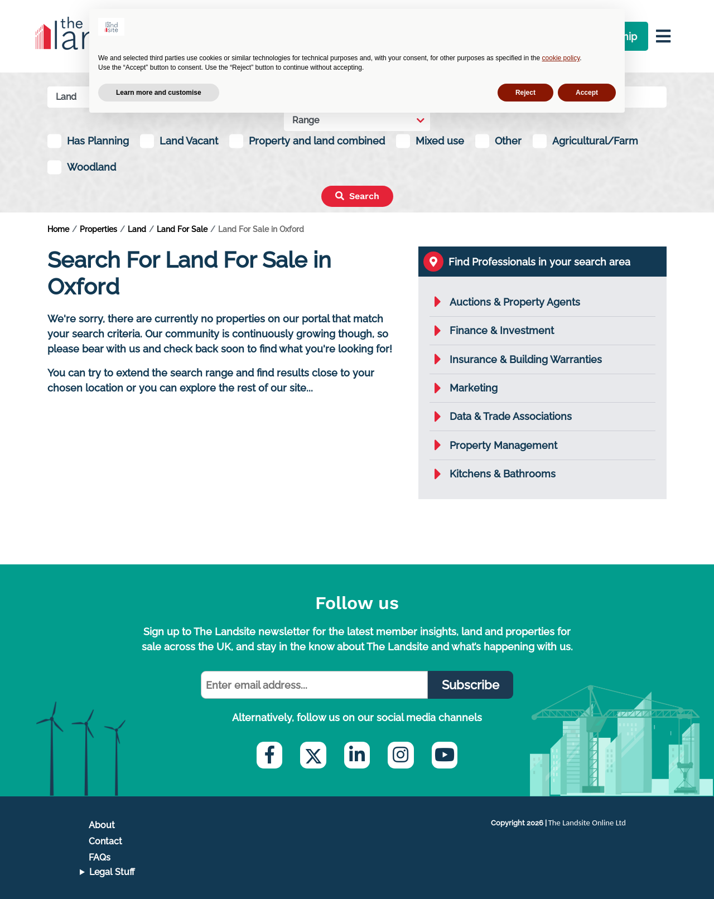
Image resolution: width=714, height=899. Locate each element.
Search (357, 196)
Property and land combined (317, 141)
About (102, 825)
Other (508, 141)
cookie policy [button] (561, 58)
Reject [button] (525, 92)
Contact (105, 841)
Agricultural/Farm (595, 141)
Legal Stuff (112, 872)
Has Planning (98, 141)
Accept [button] (587, 92)
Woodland (91, 167)
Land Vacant (189, 141)
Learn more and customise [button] (158, 92)
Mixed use (440, 141)
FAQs (99, 857)
